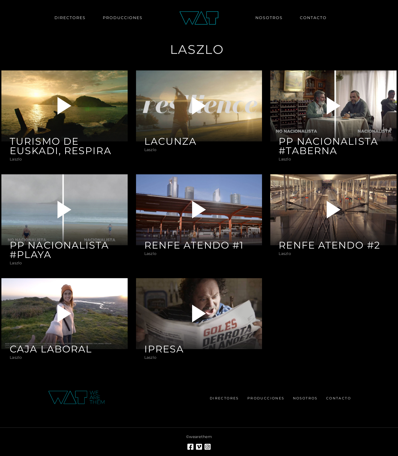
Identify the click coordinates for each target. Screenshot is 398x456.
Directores (224, 398)
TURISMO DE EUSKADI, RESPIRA (60, 146)
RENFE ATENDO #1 (194, 245)
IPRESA (164, 349)
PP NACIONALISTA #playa (59, 250)
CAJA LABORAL (51, 349)
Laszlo (16, 159)
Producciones (265, 398)
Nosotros (305, 398)
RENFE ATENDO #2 (329, 245)
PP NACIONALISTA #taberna (328, 146)
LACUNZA (170, 141)
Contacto (338, 398)
